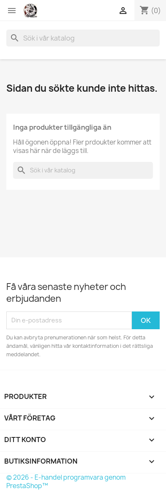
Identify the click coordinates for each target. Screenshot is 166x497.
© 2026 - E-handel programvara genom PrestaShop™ (66, 481)
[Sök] (83, 38)
